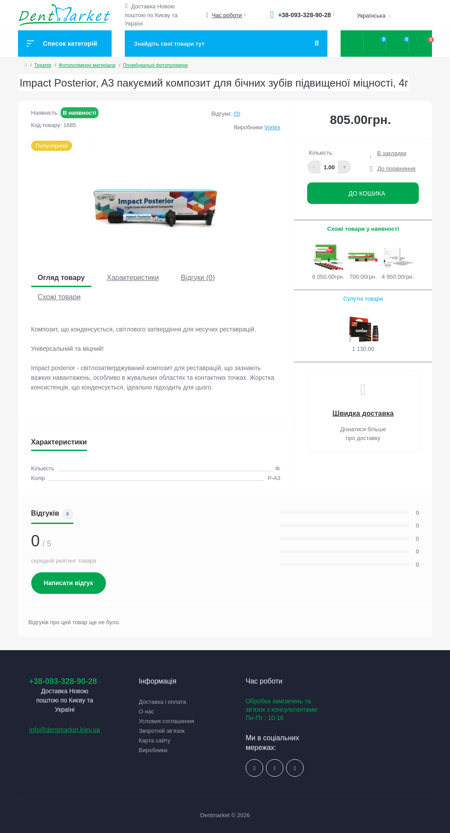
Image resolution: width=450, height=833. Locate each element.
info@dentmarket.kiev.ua (64, 729)
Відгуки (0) (197, 277)
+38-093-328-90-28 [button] (65, 681)
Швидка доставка (363, 413)
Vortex (272, 127)
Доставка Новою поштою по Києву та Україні (151, 15)
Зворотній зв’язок (162, 731)
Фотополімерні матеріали (87, 65)
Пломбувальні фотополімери (155, 65)
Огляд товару (61, 277)
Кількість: (321, 152)
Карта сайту (155, 740)
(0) (236, 113)
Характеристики (133, 277)
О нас (146, 711)
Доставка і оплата (162, 701)
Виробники (153, 750)
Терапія (42, 65)
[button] (128, 6)
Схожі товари (59, 297)
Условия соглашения (166, 721)
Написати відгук (68, 582)
